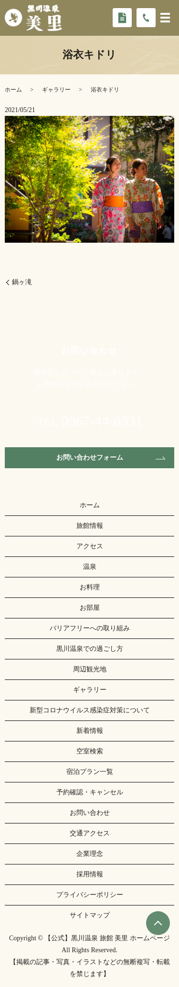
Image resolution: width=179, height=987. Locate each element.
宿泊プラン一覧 (89, 771)
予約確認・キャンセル (89, 792)
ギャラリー (56, 89)
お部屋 (90, 607)
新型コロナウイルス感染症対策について (90, 710)
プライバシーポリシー (89, 894)
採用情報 (89, 874)
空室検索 (89, 751)
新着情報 (89, 730)
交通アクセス (90, 833)
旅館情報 (89, 525)
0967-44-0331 (101, 421)
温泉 (89, 566)
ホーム (13, 89)
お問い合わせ (90, 812)
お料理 (90, 587)
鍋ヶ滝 (22, 282)
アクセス (89, 546)
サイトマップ (90, 915)
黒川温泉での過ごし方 (89, 648)
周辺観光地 (89, 669)
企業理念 (89, 853)
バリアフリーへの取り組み (90, 628)
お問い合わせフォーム (89, 457)
